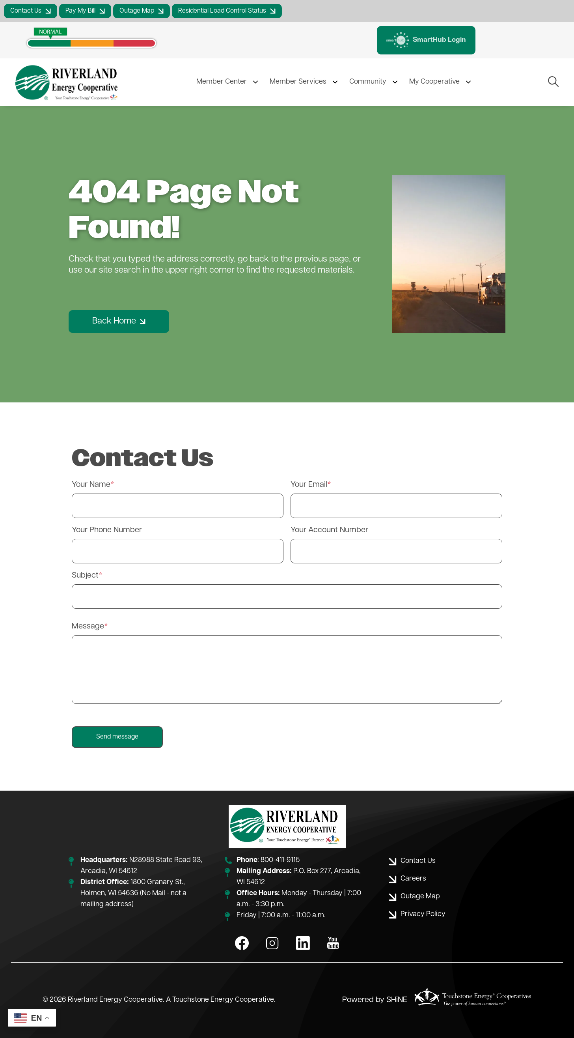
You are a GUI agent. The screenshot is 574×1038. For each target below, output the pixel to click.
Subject (85, 576)
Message (88, 626)
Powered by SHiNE (374, 1000)
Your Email (309, 485)
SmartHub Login (426, 40)
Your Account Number (329, 530)
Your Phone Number (107, 530)
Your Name (91, 485)
